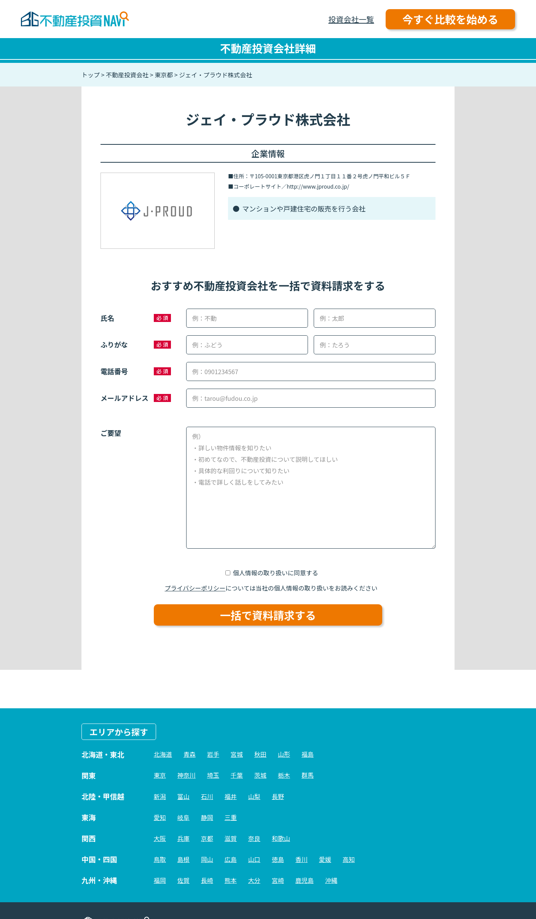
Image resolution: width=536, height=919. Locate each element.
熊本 (231, 880)
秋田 (260, 754)
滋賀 (231, 838)
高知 (349, 859)
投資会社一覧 (351, 19)
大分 (254, 880)
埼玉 (213, 775)
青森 (189, 754)
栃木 (284, 775)
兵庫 (183, 838)
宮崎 (278, 880)
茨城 (260, 775)
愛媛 (325, 859)
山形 (284, 754)
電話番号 (114, 371)
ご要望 (110, 433)
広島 (231, 859)
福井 (231, 796)
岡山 (207, 859)
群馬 (308, 775)
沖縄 (331, 880)
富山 (183, 796)
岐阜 (183, 817)
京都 (207, 838)
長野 (278, 796)
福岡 (160, 880)
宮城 (237, 754)
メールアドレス (124, 398)
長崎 (207, 880)
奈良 (254, 838)
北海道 (163, 754)
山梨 (254, 796)
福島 (308, 754)
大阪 (160, 838)
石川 (207, 796)
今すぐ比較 (450, 19)
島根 (183, 859)
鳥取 (160, 859)
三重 (231, 817)
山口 (254, 859)
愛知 (160, 817)
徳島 (278, 859)
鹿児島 (304, 880)
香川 (301, 859)
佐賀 (183, 880)
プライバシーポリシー (195, 587)
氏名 (107, 318)
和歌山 (281, 838)
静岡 (207, 817)
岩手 (213, 754)
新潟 (160, 796)
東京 (160, 775)
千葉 (237, 775)
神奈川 (186, 775)
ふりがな (114, 344)
